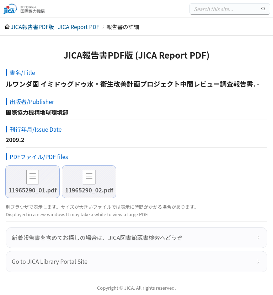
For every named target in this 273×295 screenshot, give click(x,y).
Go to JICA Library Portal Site (49, 261)
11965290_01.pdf (33, 190)
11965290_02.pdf (89, 190)
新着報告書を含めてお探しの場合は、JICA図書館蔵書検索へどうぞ (97, 237)
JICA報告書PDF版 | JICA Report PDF (55, 27)
